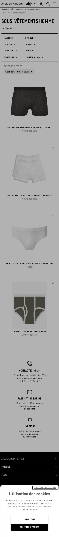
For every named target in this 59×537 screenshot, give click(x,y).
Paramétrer (29, 519)
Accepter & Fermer (29, 527)
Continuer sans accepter (45, 487)
